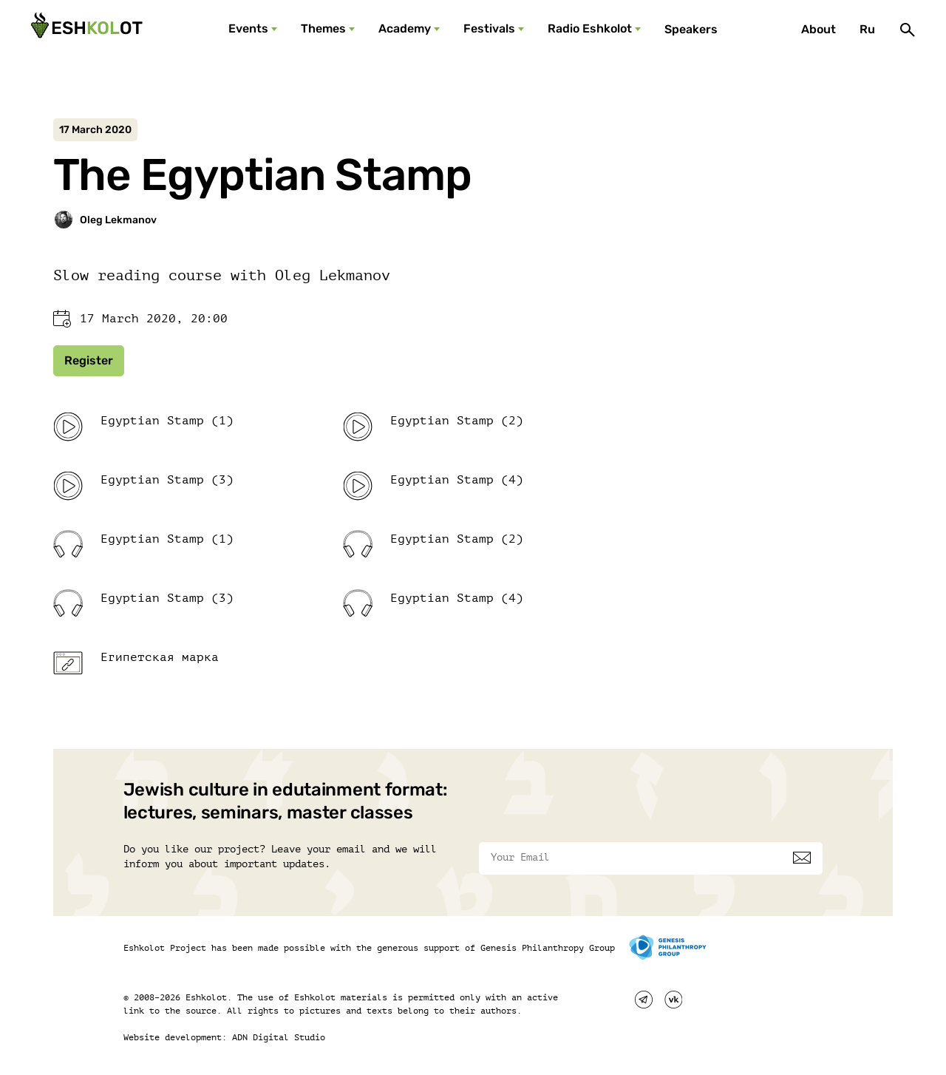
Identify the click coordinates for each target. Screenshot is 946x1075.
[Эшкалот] (85, 29)
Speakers (691, 29)
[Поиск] (907, 29)
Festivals (489, 28)
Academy (404, 28)
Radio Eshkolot (590, 28)
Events (248, 28)
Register (88, 360)
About (818, 29)
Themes (323, 28)
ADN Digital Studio (278, 1037)
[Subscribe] (802, 858)
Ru (867, 29)
